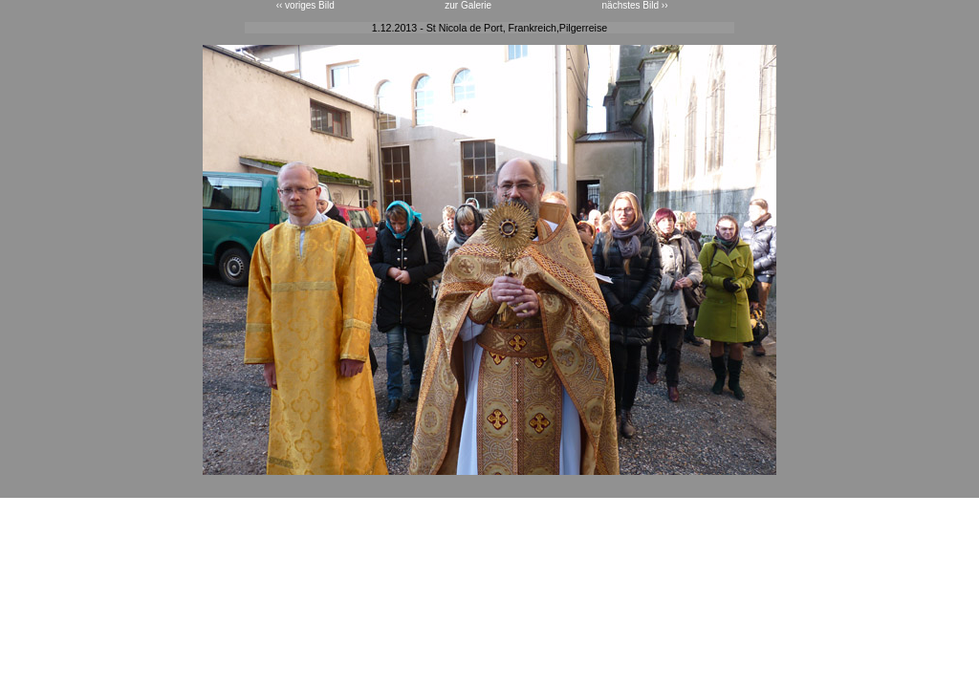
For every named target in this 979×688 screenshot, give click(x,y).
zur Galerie (468, 5)
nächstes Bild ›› (635, 5)
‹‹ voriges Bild (305, 5)
